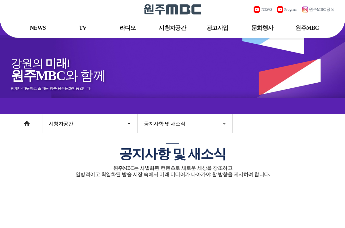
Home (17, 120)
